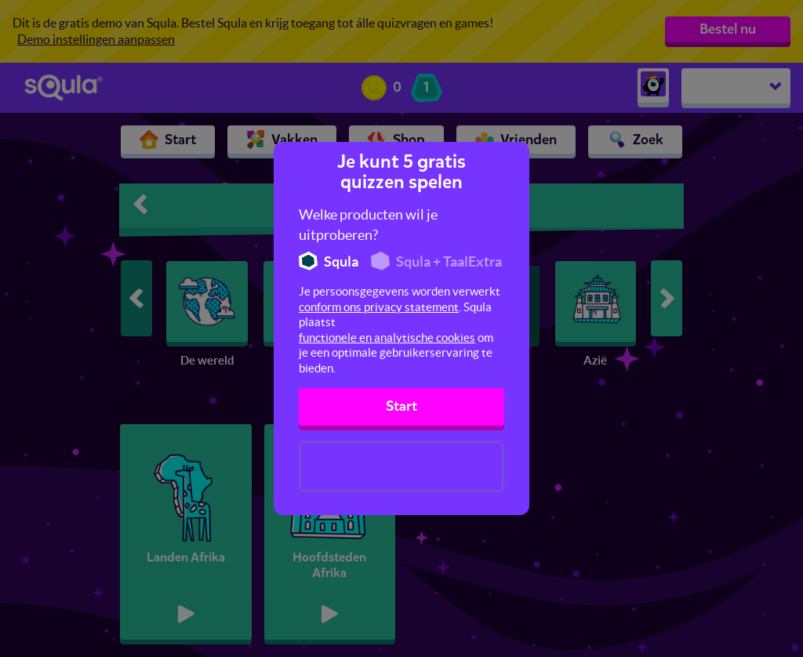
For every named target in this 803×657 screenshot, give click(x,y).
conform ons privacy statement (379, 307)
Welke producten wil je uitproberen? (368, 224)
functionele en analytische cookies (387, 337)
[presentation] (401, 466)
